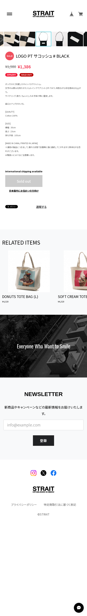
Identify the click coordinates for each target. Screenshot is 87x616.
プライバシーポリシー (24, 586)
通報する (41, 288)
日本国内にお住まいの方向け (24, 272)
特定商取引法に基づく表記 (60, 586)
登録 (43, 521)
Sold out (24, 262)
